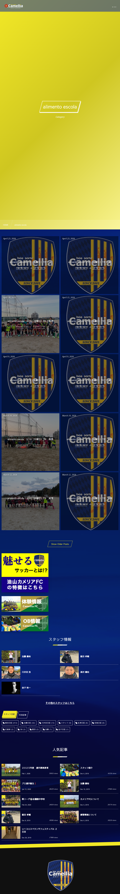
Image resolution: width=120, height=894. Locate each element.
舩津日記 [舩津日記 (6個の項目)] (83, 723)
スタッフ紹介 (86, 767)
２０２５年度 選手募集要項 (35, 767)
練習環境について (88, 814)
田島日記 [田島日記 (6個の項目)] (99, 723)
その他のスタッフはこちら (60, 703)
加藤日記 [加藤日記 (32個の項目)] (29, 723)
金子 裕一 (26, 687)
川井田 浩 (26, 672)
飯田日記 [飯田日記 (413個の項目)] (11, 723)
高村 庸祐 (84, 672)
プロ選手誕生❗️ (29, 783)
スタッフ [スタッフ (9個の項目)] (66, 723)
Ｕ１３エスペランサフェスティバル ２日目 (39, 830)
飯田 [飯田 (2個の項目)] (35, 729)
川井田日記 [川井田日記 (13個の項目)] (48, 723)
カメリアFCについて (89, 799)
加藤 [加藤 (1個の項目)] (48, 729)
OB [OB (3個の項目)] (22, 729)
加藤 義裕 (26, 656)
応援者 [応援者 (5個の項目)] (9, 729)
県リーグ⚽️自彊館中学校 (33, 799)
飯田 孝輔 (84, 656)
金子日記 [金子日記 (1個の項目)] (63, 729)
